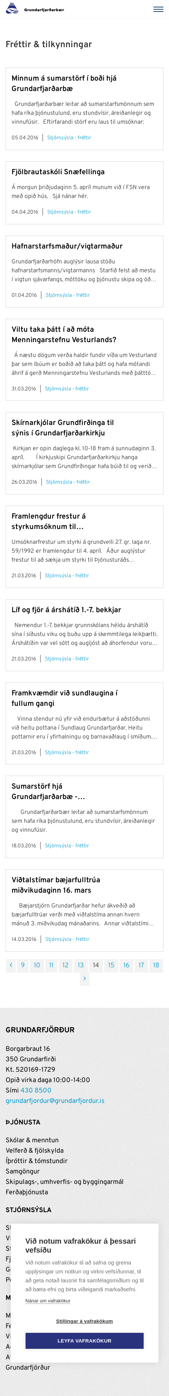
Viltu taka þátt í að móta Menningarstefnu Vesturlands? (64, 335)
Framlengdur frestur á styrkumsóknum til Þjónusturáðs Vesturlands (56, 522)
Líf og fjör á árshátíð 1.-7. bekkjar (66, 610)
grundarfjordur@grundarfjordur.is (55, 1101)
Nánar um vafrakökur (47, 1301)
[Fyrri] (11, 966)
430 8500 (36, 1091)
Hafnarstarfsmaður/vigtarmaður (67, 246)
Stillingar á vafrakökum (84, 1321)
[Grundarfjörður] (37, 9)
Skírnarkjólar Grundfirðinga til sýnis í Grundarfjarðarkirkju (63, 428)
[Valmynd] (159, 9)
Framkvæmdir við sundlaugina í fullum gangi (64, 699)
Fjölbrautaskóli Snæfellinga (58, 172)
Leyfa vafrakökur (84, 1341)
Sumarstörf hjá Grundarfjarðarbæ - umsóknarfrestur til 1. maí (55, 792)
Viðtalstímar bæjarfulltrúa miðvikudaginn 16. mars (56, 886)
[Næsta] (85, 979)
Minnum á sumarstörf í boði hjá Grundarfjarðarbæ (64, 84)
